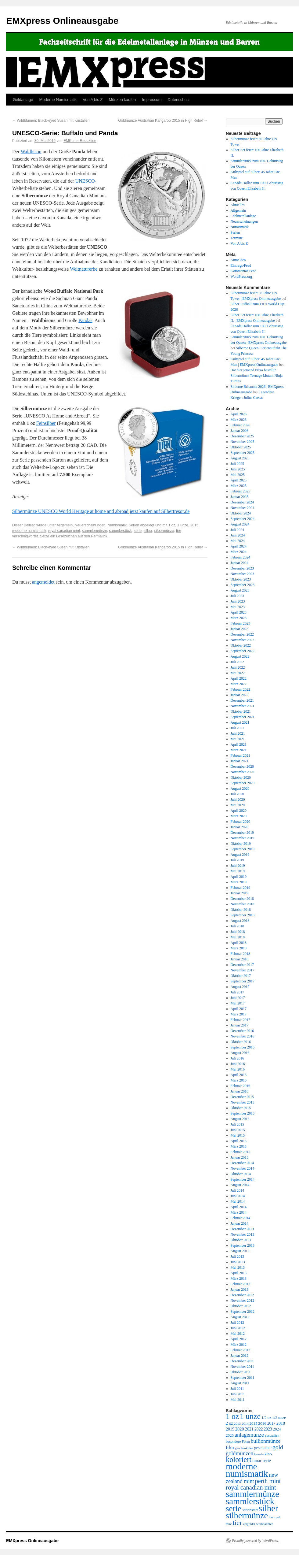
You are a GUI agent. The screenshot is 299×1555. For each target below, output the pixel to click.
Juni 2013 (238, 1262)
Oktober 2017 (241, 976)
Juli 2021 (237, 728)
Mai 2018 (238, 937)
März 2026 (239, 420)
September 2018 (242, 915)
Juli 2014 (237, 1190)
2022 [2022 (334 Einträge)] (258, 1429)
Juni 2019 (238, 865)
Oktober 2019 (241, 843)
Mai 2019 (238, 871)
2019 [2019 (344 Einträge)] (230, 1429)
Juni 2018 (238, 932)
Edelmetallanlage (243, 216)
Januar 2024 (239, 563)
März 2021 (239, 750)
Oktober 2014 (241, 1174)
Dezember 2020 (242, 766)
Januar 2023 (239, 629)
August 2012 (240, 1317)
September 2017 (242, 981)
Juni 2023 (238, 601)
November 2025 (242, 442)
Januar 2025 (239, 497)
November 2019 (242, 838)
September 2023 (242, 585)
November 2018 (242, 904)
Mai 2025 (238, 475)
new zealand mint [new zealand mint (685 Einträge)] (252, 1478)
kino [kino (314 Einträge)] (268, 1454)
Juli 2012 (237, 1322)
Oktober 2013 (241, 1240)
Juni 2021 (238, 733)
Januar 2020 (239, 827)
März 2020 (239, 816)
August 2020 (240, 788)
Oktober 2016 (241, 1042)
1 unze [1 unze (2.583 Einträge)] (250, 1416)
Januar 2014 (239, 1223)
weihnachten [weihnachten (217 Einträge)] (264, 1524)
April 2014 (239, 1207)
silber (148, 531)
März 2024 (239, 552)
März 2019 (239, 882)
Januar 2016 (239, 1091)
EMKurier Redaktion (79, 141)
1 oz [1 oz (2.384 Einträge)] (232, 1416)
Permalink (99, 536)
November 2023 (242, 574)
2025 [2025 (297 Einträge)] (230, 1435)
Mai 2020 (238, 805)
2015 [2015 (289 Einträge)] (254, 1423)
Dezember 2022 (242, 634)
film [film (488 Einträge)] (230, 1447)
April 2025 (239, 480)
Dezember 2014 (242, 1163)
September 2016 (242, 1047)
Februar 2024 (240, 557)
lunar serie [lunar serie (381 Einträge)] (261, 1460)
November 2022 (242, 640)
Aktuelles (238, 205)
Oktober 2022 (241, 645)
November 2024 (242, 508)
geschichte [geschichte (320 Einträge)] (263, 1448)
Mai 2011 (238, 1399)
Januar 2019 (239, 893)
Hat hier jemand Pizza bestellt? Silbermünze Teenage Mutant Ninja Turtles (257, 375)
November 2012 (242, 1300)
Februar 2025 (240, 491)
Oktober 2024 (241, 513)
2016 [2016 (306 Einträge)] (262, 1423)
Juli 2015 (237, 1124)
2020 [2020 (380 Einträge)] (239, 1429)
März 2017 (239, 1014)
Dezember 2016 (242, 1031)
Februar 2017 (240, 1020)
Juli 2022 (237, 662)
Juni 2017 (238, 998)
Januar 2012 (239, 1355)
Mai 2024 (238, 541)
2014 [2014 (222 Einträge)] (245, 1423)
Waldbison (31, 151)
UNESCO (85, 181)
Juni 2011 (238, 1394)
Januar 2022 (239, 695)
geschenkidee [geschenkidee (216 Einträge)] (244, 1448)
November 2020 (242, 772)
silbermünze (164, 531)
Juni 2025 (238, 469)
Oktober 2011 (241, 1372)
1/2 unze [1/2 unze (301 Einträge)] (279, 1417)
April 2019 (239, 876)
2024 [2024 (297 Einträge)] (277, 1429)
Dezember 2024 (242, 502)
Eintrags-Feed (241, 265)
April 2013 (239, 1273)
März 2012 (239, 1344)
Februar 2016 (240, 1086)
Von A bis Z (93, 99)
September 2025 (242, 453)
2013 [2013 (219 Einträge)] (237, 1423)
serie (138, 531)
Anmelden (238, 260)
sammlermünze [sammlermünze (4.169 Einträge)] (252, 1494)
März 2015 (239, 1146)
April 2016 (239, 1075)
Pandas (85, 320)
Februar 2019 (240, 887)
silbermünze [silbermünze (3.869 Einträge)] (247, 1515)
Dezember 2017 (242, 965)
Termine (237, 238)
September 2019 (242, 849)
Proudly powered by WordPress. (255, 1540)
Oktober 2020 (241, 777)
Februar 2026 (240, 425)
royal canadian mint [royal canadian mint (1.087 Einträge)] (251, 1487)
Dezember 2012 (242, 1295)
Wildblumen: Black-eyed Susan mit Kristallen (50, 120)
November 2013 (242, 1234)
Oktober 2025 (241, 447)
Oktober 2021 (241, 711)
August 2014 (240, 1185)
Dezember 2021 (242, 700)
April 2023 (239, 612)
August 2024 (240, 524)
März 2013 (239, 1278)
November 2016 (242, 1036)
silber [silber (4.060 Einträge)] (268, 1508)
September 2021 (242, 717)
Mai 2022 (238, 673)
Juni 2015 (238, 1130)
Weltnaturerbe (83, 269)
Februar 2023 (240, 623)
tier (178, 531)
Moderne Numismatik (58, 99)
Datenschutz (179, 99)
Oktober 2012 (241, 1306)
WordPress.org (241, 276)
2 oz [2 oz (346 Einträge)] (229, 1423)
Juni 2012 (238, 1328)
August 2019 (240, 854)
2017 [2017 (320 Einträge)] (271, 1423)
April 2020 (239, 810)
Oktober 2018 (241, 909)
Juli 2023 (237, 596)
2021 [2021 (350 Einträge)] (249, 1429)
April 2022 (239, 678)
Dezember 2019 (242, 832)
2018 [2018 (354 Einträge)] (280, 1423)
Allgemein (64, 525)
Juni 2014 (238, 1196)
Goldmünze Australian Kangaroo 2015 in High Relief (162, 120)
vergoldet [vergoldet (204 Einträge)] (249, 1524)
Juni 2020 (238, 799)
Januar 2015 (239, 1157)
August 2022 (240, 656)
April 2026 (239, 414)
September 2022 (242, 651)
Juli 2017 (237, 992)
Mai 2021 (238, 739)
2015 (194, 525)
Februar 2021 (240, 755)
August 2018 (240, 921)
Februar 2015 (240, 1152)
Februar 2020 (240, 821)
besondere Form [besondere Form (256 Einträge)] (238, 1441)
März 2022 (239, 684)
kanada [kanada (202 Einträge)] (259, 1454)
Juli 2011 (237, 1388)
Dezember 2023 (242, 568)
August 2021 (240, 722)
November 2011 (242, 1366)
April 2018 (239, 943)
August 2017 (240, 987)
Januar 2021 (239, 761)
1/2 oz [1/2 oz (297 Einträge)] (266, 1417)
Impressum (151, 99)
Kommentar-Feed (243, 271)
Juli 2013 (237, 1256)
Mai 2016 (238, 1069)
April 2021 (239, 744)
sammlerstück (120, 531)
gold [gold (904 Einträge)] (277, 1447)
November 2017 (242, 970)
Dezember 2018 (242, 898)
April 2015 (239, 1141)
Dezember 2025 (242, 436)
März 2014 (239, 1212)
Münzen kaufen (122, 99)
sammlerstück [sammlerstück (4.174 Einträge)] (250, 1501)
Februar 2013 (240, 1284)
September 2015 (242, 1113)
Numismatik (117, 525)
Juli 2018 (237, 926)
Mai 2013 (238, 1267)
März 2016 (239, 1080)
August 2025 (240, 458)
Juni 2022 (238, 667)
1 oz (171, 525)
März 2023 (239, 618)
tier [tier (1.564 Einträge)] (237, 1523)
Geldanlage (23, 99)
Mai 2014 (238, 1201)
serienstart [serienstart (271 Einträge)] (250, 1510)
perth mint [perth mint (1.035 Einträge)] (268, 1481)
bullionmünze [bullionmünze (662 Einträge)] (266, 1441)
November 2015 (242, 1102)
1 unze (182, 525)
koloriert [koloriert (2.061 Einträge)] (238, 1459)
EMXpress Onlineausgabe (62, 21)
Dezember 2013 (242, 1229)
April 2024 (239, 546)
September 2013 (242, 1245)
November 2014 (242, 1168)
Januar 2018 (239, 959)
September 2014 (242, 1179)
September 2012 (242, 1311)
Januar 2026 (239, 431)
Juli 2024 (237, 530)
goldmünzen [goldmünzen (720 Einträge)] (239, 1453)
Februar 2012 (240, 1350)
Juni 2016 (238, 1064)
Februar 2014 (240, 1218)
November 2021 (242, 706)
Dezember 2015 (242, 1097)
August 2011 (240, 1383)
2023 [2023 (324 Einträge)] (268, 1429)
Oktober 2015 (241, 1108)
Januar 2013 (239, 1289)
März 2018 (239, 948)
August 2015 (240, 1119)
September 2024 (242, 519)
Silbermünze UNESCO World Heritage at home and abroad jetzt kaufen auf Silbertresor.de (100, 511)
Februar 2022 (240, 689)
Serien (134, 525)
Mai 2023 (238, 607)
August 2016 (240, 1053)
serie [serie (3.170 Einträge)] (233, 1508)
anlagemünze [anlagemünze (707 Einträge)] (249, 1435)
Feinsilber (46, 423)
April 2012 (239, 1339)
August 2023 (240, 590)
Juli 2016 (237, 1058)
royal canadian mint (64, 531)
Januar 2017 (239, 1025)
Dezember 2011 (242, 1361)
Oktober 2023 (241, 579)
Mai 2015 (238, 1135)
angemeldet (43, 582)
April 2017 (239, 1009)
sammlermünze (94, 531)
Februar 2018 (240, 954)
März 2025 (239, 486)
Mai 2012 (238, 1333)
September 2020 (242, 783)
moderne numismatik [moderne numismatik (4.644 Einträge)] (247, 1470)
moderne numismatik (29, 531)
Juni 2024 (238, 535)
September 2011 (242, 1377)
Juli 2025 (237, 464)
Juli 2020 (237, 794)
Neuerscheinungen (90, 525)
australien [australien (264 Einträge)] (272, 1435)
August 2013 (240, 1251)
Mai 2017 (238, 1003)
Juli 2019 (237, 860)
